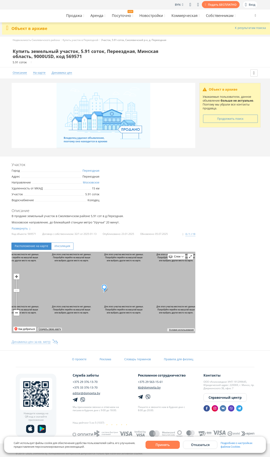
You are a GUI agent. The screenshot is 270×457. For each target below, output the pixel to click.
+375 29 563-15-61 (150, 381)
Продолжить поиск (230, 119)
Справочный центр (225, 397)
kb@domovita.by (149, 387)
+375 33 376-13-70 (85, 387)
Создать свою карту (50, 329)
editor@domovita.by (86, 393)
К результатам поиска (250, 28)
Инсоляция (62, 246)
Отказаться (200, 445)
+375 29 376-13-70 (85, 381)
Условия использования (181, 329)
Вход (250, 4)
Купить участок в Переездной (80, 40)
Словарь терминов (137, 359)
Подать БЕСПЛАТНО (222, 5)
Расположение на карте (31, 246)
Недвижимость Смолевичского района (36, 40)
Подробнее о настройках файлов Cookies (236, 444)
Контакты (212, 375)
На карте (39, 73)
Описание (20, 73)
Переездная (90, 170)
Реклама (105, 359)
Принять (163, 445)
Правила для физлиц (178, 359)
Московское (91, 182)
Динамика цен (62, 73)
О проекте (79, 359)
